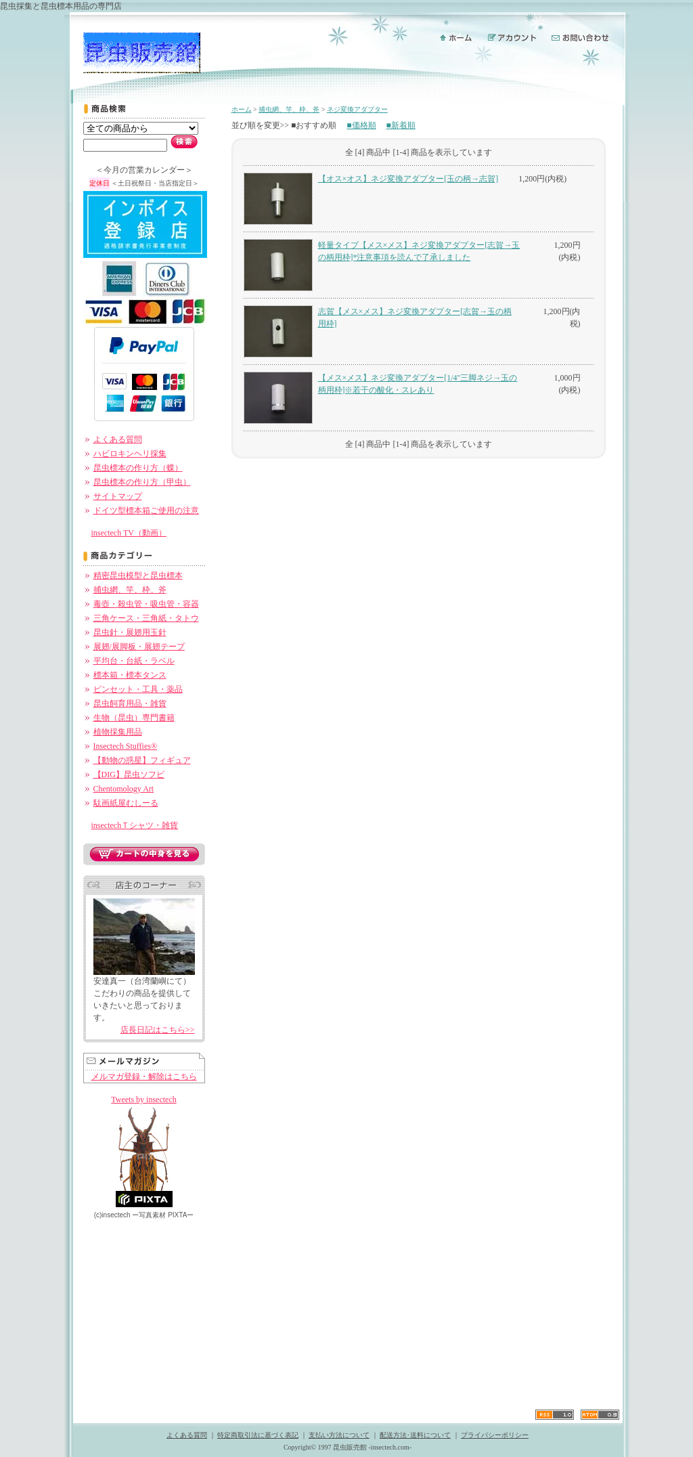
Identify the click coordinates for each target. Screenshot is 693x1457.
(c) (112, 1215)
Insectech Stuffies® (125, 746)
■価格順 (361, 125)
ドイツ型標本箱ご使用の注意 (146, 510)
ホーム (241, 109)
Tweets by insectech (143, 1099)
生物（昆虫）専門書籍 (134, 717)
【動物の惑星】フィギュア (142, 760)
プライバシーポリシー (495, 1435)
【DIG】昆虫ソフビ (128, 774)
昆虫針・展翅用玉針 (129, 632)
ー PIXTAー (163, 1215)
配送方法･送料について (415, 1435)
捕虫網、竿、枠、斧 (129, 589)
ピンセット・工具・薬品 (138, 689)
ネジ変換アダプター (357, 109)
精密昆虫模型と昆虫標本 (138, 575)
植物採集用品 (117, 732)
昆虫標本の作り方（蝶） (138, 468)
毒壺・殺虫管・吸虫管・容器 (146, 604)
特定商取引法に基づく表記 (257, 1435)
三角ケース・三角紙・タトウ (146, 618)
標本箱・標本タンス (129, 675)
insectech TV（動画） (128, 533)
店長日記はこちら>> (157, 1030)
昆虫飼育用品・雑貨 (129, 703)
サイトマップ (117, 496)
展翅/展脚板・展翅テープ (139, 646)
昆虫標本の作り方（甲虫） (142, 482)
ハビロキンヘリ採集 (129, 453)
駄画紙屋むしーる (125, 803)
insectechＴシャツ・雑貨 (135, 825)
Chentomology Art (123, 788)
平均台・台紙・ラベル (134, 661)
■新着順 (401, 125)
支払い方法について (339, 1435)
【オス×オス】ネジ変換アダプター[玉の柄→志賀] (408, 178)
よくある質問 (117, 439)
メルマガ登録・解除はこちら (144, 1076)
